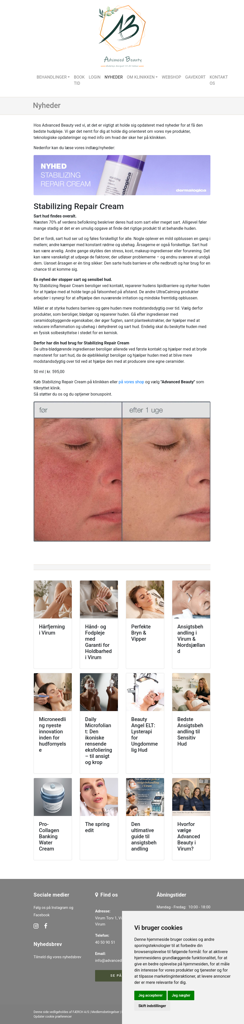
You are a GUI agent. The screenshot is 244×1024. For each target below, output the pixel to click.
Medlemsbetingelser (105, 1012)
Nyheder (114, 77)
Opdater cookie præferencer (53, 1016)
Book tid (79, 80)
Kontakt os (219, 80)
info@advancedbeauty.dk (116, 960)
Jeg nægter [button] (181, 995)
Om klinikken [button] (141, 77)
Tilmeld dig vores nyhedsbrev (57, 957)
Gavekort (195, 77)
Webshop (171, 77)
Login (94, 77)
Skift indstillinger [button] (152, 1006)
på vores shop (131, 381)
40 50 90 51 (105, 942)
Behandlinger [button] (52, 77)
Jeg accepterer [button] (150, 995)
